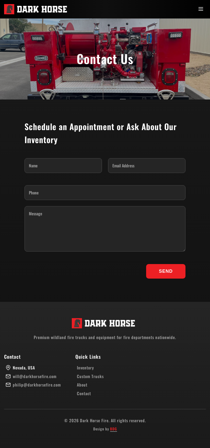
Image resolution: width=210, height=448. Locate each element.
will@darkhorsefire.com (34, 376)
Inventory (85, 368)
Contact (84, 393)
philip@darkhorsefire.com (37, 385)
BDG (113, 428)
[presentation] (63, 271)
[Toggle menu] (201, 9)
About (82, 385)
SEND (166, 271)
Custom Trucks (90, 376)
